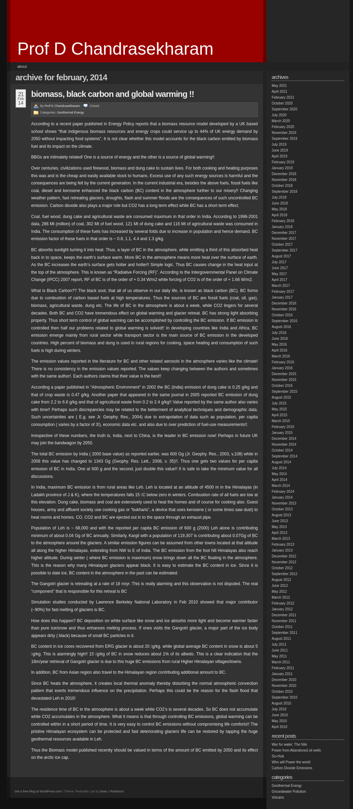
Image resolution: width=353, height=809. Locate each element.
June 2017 (280, 268)
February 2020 (283, 127)
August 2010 (281, 703)
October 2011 (282, 627)
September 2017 (284, 250)
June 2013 (280, 521)
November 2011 (284, 621)
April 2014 (279, 480)
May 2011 (279, 656)
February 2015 (283, 427)
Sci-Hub (278, 756)
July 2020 (279, 115)
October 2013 (282, 509)
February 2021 (283, 97)
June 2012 (280, 586)
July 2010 (279, 709)
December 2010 (284, 680)
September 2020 (284, 109)
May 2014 (279, 474)
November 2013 (284, 503)
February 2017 (283, 291)
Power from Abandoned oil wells (296, 750)
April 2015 (279, 415)
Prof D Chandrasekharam (115, 48)
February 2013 (283, 544)
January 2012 (282, 609)
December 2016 (284, 303)
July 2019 (279, 144)
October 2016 (282, 315)
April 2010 (279, 727)
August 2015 (281, 397)
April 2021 (279, 91)
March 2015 (281, 421)
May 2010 (279, 721)
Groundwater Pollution (289, 791)
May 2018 (279, 209)
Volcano (278, 797)
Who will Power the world (291, 762)
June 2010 (280, 715)
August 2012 (281, 580)
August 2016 (281, 327)
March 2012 (281, 597)
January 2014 (282, 497)
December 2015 (284, 374)
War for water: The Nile (289, 744)
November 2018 (284, 180)
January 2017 (282, 297)
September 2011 (284, 633)
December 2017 (284, 233)
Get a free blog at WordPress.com (38, 791)
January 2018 (282, 227)
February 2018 (283, 221)
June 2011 (280, 650)
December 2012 (284, 556)
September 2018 (284, 191)
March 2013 (281, 538)
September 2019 (284, 138)
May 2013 (279, 527)
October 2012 (282, 568)
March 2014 (281, 486)
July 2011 (279, 644)
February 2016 (283, 362)
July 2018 (279, 197)
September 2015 (284, 391)
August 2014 (281, 462)
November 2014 (284, 444)
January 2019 (282, 168)
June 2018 (280, 203)
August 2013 (281, 515)
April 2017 (279, 280)
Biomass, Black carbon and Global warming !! (112, 94)
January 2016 (282, 368)
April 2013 (279, 533)
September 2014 (284, 456)
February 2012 (283, 603)
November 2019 (284, 133)
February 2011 (283, 668)
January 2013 (282, 550)
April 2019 (279, 156)
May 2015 (279, 409)
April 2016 (279, 350)
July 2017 (279, 262)
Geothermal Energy (70, 112)
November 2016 (284, 309)
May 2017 (279, 274)
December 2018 (284, 174)
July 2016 (279, 333)
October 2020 (282, 103)
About (22, 66)
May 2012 (279, 591)
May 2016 (279, 344)
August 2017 (281, 256)
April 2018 (279, 215)
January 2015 (282, 433)
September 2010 (284, 697)
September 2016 (284, 321)
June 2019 (280, 150)
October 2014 (282, 450)
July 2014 (279, 468)
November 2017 (284, 238)
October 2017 (282, 244)
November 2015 (284, 380)
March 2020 (281, 121)
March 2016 (281, 356)
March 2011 (281, 662)
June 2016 (280, 338)
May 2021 (279, 86)
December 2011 (284, 615)
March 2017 (281, 286)
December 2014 (284, 438)
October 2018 (282, 186)
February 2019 (283, 162)
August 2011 (281, 638)
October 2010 (282, 691)
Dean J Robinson (112, 791)
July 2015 (279, 403)
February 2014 (283, 491)
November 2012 (284, 562)
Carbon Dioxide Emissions (292, 768)
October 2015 (282, 386)
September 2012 (284, 574)
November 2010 (284, 686)
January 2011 (282, 674)
